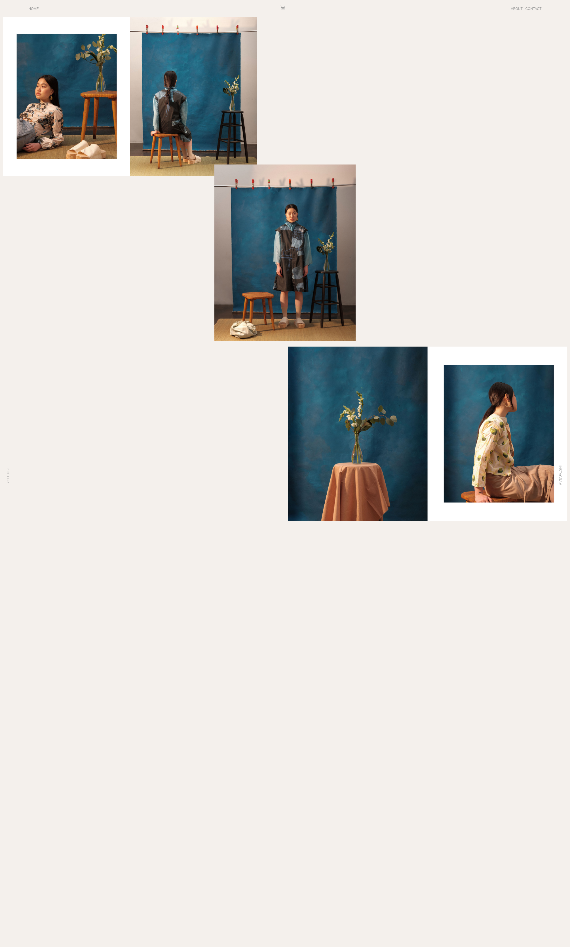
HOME (34, 9)
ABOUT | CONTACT (526, 9)
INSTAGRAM (560, 475)
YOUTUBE (8, 475)
